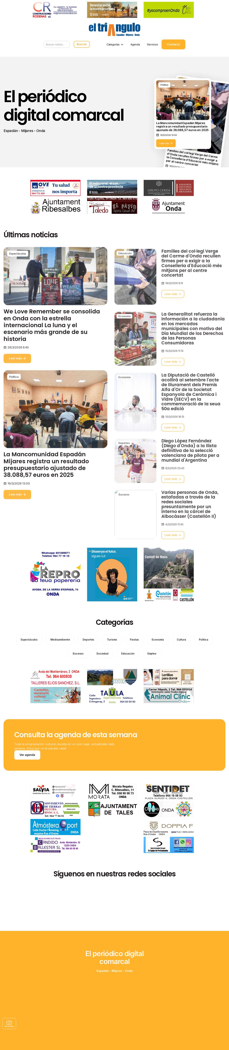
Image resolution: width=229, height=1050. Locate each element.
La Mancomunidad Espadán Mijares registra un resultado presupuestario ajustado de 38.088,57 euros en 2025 (46, 479)
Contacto (173, 44)
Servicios (152, 44)
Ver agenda (27, 755)
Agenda (135, 44)
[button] (115, 45)
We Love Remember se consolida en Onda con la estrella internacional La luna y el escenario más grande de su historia (52, 340)
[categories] (29, 654)
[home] (114, 29)
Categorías (113, 44)
